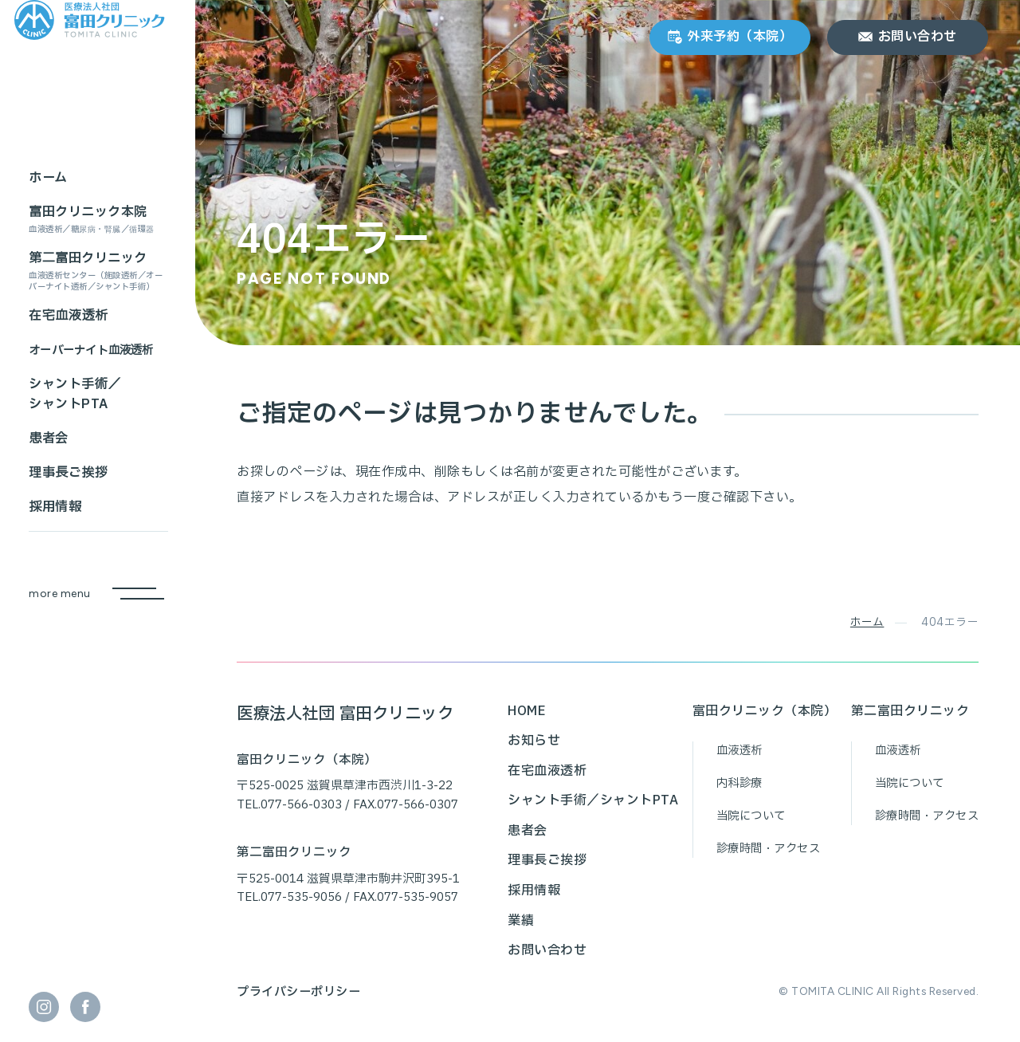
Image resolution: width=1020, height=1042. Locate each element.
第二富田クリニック (910, 711)
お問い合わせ (547, 950)
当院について (751, 816)
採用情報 (534, 890)
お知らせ (534, 740)
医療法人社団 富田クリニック (345, 714)
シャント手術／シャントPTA (593, 800)
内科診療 (739, 783)
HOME (527, 711)
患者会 (527, 830)
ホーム (867, 622)
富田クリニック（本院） (765, 711)
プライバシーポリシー (298, 992)
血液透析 (739, 750)
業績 (521, 920)
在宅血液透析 (547, 771)
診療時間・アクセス (768, 848)
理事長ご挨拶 (547, 860)
